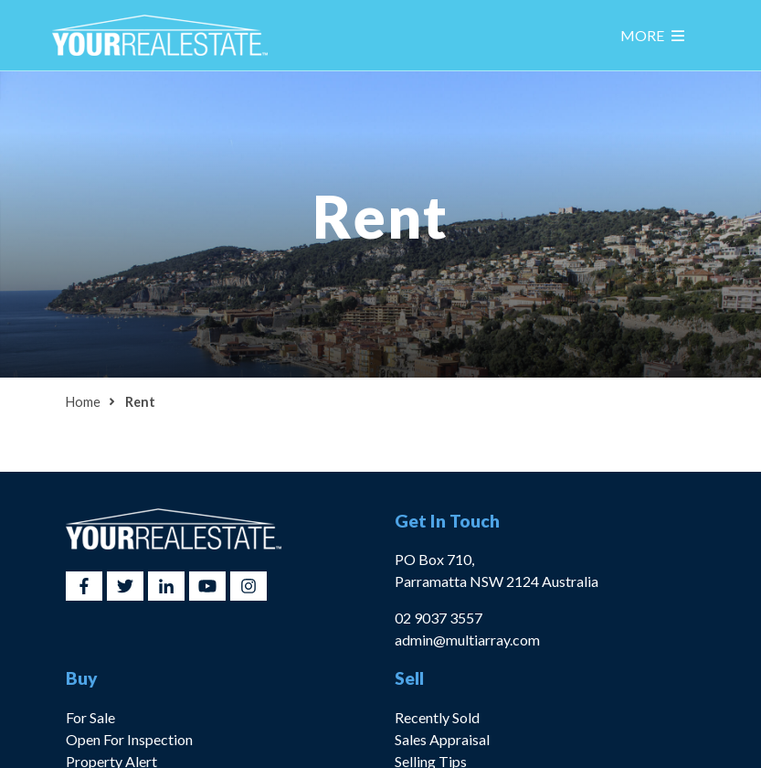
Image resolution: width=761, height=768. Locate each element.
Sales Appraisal (442, 739)
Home (83, 402)
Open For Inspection (129, 739)
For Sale (90, 717)
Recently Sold (437, 717)
